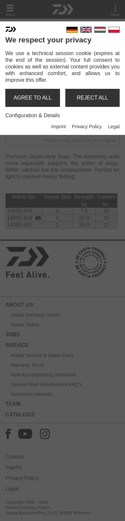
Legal (114, 126)
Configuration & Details (32, 115)
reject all (92, 98)
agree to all (33, 98)
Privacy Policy (87, 126)
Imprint (58, 126)
